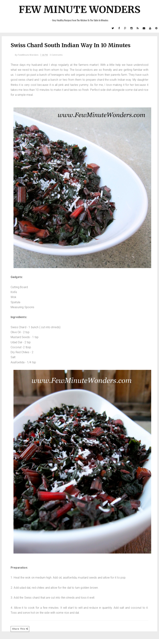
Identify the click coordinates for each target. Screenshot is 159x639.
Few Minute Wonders (80, 9)
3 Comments (56, 55)
